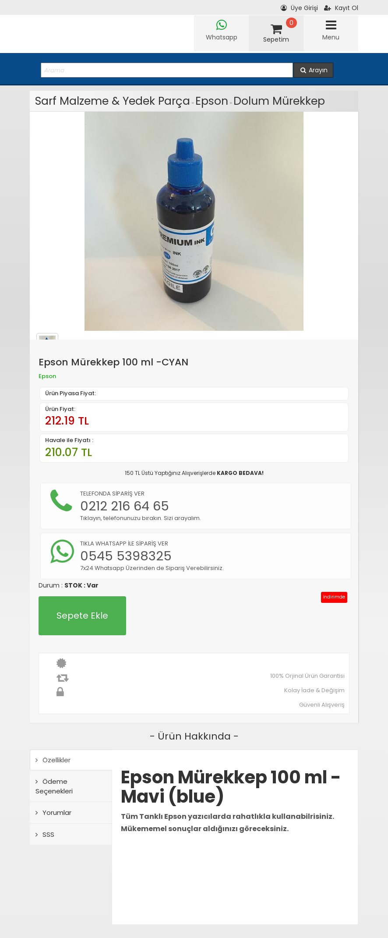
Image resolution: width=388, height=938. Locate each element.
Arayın (313, 70)
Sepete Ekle (82, 615)
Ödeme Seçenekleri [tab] (54, 786)
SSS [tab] (44, 834)
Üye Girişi (299, 8)
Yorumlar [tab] (53, 812)
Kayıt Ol (341, 8)
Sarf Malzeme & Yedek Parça (112, 101)
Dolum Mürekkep (279, 101)
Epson (211, 101)
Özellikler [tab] (53, 760)
